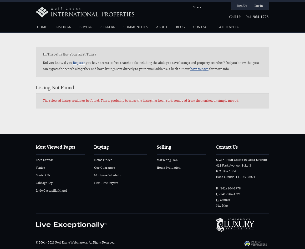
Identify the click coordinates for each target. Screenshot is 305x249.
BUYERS (85, 27)
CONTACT (201, 27)
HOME (42, 27)
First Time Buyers (106, 183)
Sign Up (242, 6)
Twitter (212, 7)
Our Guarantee (104, 167)
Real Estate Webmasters (71, 242)
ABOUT (162, 27)
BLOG (180, 27)
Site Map (222, 205)
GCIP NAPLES (228, 27)
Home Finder (103, 160)
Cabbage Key (44, 183)
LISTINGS (63, 27)
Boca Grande (44, 160)
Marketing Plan (167, 160)
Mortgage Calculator (108, 175)
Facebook (206, 7)
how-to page (199, 69)
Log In (258, 6)
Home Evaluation (169, 167)
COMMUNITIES (135, 27)
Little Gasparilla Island (51, 190)
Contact (225, 200)
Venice (40, 167)
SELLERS (108, 27)
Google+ (225, 7)
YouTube (218, 7)
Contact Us (43, 175)
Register (79, 63)
